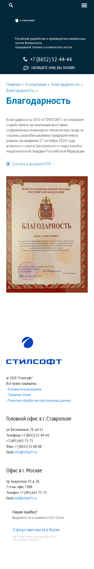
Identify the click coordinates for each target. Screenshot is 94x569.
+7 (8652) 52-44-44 (51, 59)
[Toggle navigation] (83, 5)
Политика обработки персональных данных (39, 400)
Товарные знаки (19, 394)
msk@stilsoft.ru (26, 498)
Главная (13, 84)
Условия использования (24, 389)
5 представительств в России (36, 529)
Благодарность (66, 84)
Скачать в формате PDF (31, 164)
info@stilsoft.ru (26, 452)
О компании (36, 84)
